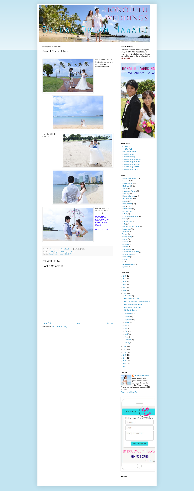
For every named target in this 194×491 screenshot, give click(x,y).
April (126, 334)
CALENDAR (126, 146)
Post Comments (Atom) (59, 327)
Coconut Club (126, 249)
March (127, 337)
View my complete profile (129, 392)
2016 (125, 352)
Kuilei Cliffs (126, 257)
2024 (125, 279)
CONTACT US (127, 149)
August (127, 322)
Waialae (125, 193)
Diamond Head (127, 221)
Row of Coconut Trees (131, 298)
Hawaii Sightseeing (128, 157)
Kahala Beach (127, 183)
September (128, 319)
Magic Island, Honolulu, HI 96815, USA (60, 254)
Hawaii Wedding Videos (130, 169)
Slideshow (125, 244)
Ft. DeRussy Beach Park (132, 307)
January (127, 343)
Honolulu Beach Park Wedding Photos (137, 301)
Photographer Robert (68, 252)
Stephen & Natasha (130, 310)
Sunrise (125, 239)
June (126, 328)
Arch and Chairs (127, 211)
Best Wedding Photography (133, 304)
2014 (125, 358)
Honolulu (50, 252)
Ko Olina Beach (127, 254)
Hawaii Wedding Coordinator (131, 159)
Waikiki (124, 188)
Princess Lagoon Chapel (130, 226)
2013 (125, 361)
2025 (125, 276)
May (126, 331)
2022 (125, 285)
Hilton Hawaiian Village (130, 216)
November (128, 314)
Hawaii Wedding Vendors (130, 167)
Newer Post (47, 323)
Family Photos (127, 204)
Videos (124, 219)
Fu (123, 262)
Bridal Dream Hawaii (129, 152)
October (127, 316)
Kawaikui (125, 241)
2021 (125, 287)
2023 (125, 282)
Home (78, 323)
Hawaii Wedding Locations (131, 164)
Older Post (109, 323)
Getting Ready (127, 237)
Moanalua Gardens (128, 264)
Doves (124, 259)
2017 (125, 349)
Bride (124, 206)
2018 (125, 346)
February (128, 340)
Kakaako (125, 247)
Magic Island (58, 252)
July (126, 325)
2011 (125, 367)
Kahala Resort (127, 209)
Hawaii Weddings (128, 154)
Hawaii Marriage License (130, 252)
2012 (125, 364)
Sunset (124, 201)
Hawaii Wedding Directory (131, 162)
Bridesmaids (126, 229)
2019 (125, 293)
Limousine (125, 231)
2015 (125, 355)
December (128, 296)
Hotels (124, 214)
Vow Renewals (127, 199)
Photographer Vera (128, 196)
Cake (124, 224)
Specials (125, 267)
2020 (125, 290)
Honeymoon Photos (128, 191)
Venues (124, 234)
